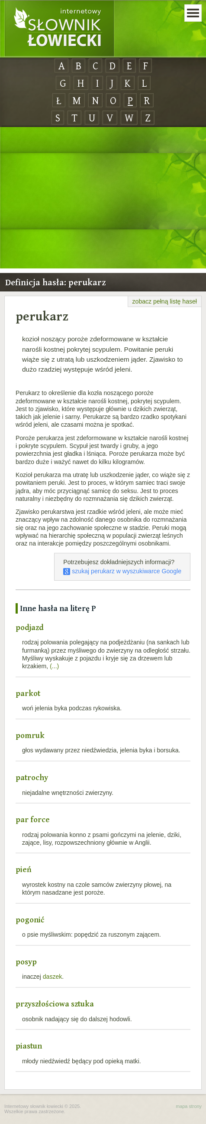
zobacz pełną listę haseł (164, 301)
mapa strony (189, 1106)
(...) (54, 666)
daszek (52, 976)
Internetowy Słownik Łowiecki (59, 28)
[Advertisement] (103, 198)
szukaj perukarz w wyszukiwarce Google (122, 571)
